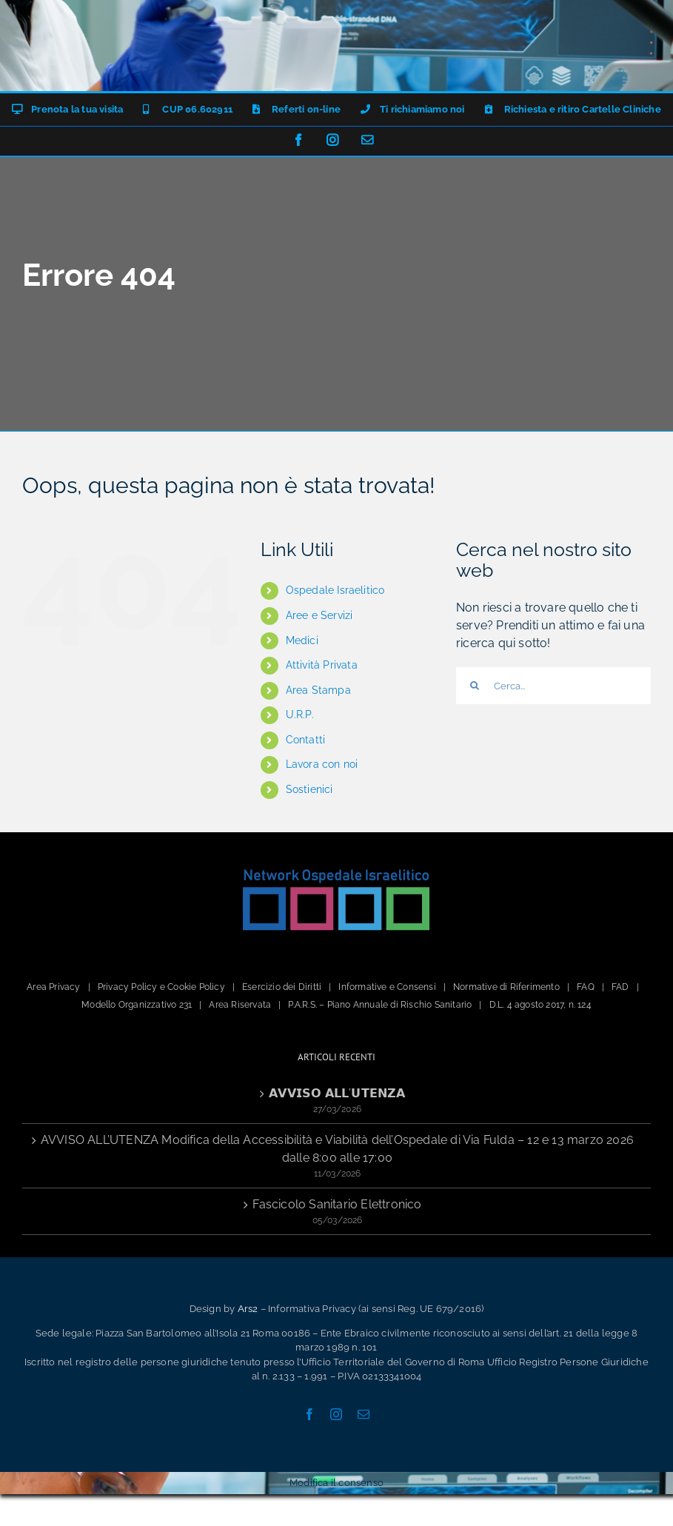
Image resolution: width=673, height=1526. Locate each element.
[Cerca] (474, 685)
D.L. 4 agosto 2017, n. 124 (540, 1005)
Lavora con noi (322, 764)
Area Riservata (240, 1005)
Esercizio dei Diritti (281, 987)
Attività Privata (322, 665)
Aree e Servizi (319, 615)
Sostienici (309, 789)
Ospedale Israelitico (335, 590)
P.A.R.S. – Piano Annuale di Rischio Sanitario (380, 1005)
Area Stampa (318, 690)
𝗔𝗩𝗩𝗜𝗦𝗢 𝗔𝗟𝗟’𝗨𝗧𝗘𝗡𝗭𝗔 (337, 1093)
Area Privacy (53, 987)
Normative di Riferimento (506, 987)
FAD (620, 987)
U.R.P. (300, 714)
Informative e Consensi (386, 987)
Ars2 (248, 1308)
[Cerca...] (553, 685)
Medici (302, 640)
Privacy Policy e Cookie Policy (161, 987)
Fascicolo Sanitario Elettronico (336, 1204)
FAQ (586, 987)
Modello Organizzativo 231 (136, 1005)
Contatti (306, 740)
